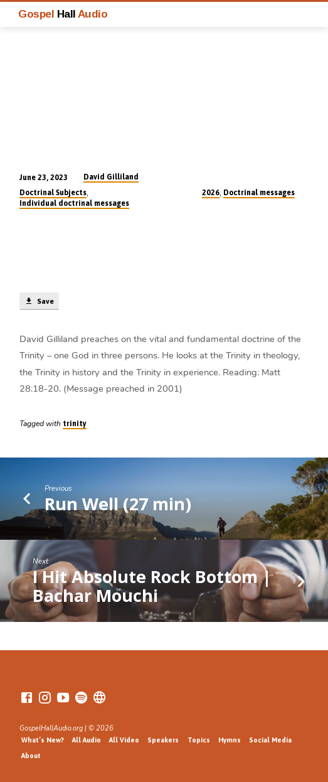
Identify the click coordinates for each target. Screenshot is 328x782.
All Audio (86, 740)
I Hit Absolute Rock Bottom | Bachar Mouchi (152, 586)
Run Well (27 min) (118, 503)
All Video (124, 740)
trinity (75, 423)
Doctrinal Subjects (53, 192)
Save (38, 301)
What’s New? (42, 740)
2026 (211, 192)
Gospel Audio (62, 14)
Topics (199, 740)
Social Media (270, 740)
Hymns (229, 740)
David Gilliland (111, 177)
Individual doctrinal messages (74, 203)
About (31, 755)
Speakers (163, 740)
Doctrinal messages (259, 192)
